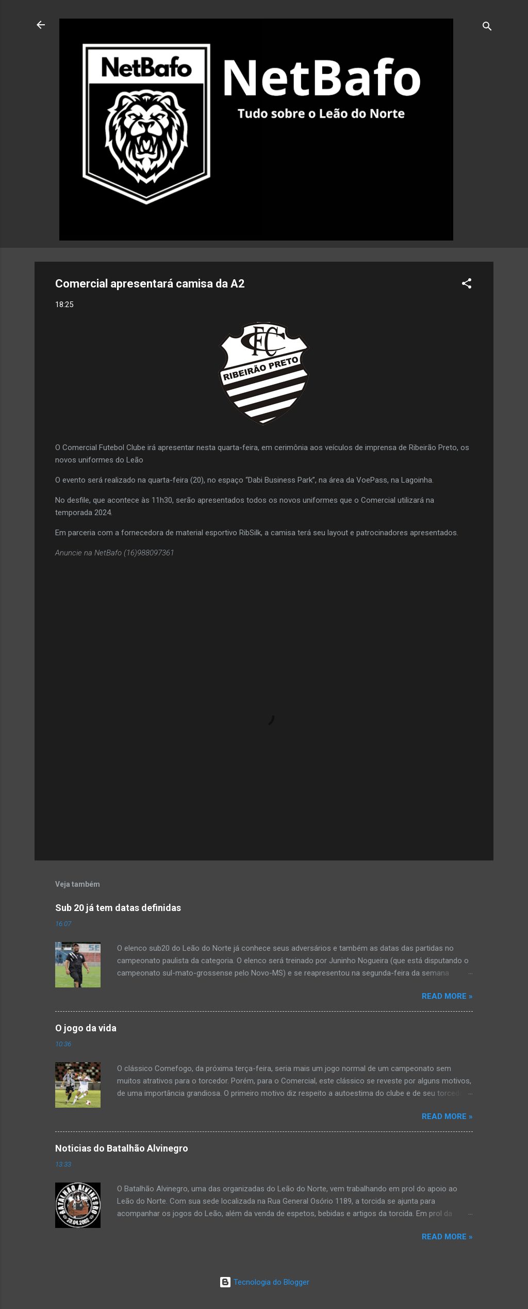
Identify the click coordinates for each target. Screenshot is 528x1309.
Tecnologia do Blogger (264, 1282)
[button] (466, 285)
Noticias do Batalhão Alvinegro (121, 1148)
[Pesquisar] (487, 28)
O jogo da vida (86, 1028)
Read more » (447, 996)
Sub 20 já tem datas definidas (118, 907)
